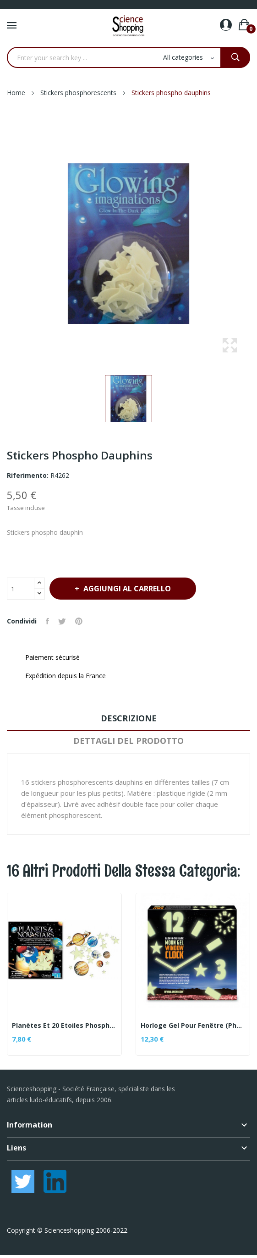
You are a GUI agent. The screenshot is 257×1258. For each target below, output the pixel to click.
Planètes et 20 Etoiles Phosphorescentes (64, 1025)
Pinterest (79, 621)
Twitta (62, 621)
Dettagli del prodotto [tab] (128, 740)
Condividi (47, 621)
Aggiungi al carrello (126, 589)
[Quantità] (20, 589)
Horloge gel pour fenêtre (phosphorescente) (193, 1025)
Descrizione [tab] (129, 718)
